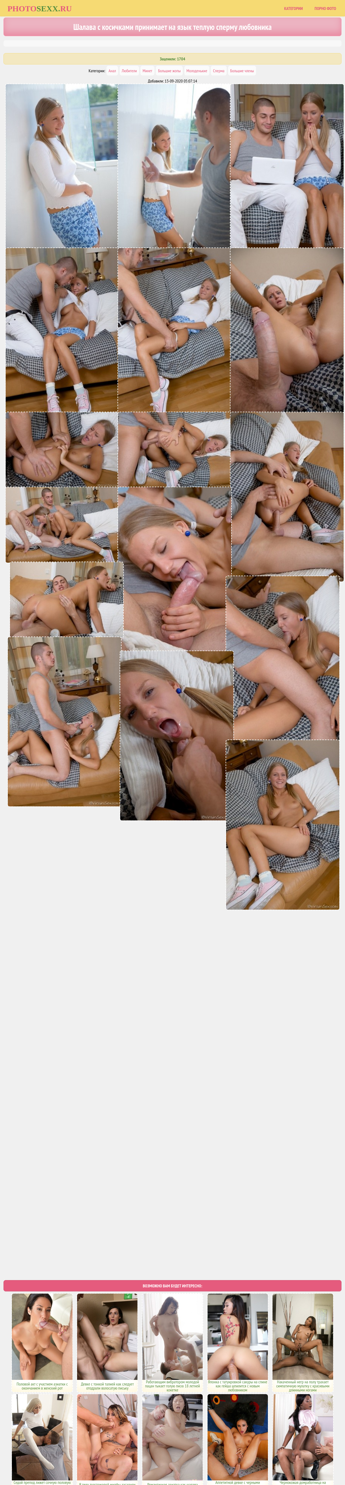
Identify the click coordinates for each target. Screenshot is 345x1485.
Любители (129, 70)
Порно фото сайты (182, 1458)
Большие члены (242, 70)
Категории (293, 8)
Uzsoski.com (211, 1458)
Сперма (219, 70)
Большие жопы (169, 70)
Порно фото (325, 8)
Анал (112, 70)
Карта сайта (152, 1458)
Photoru (40, 8)
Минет (147, 70)
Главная (130, 1458)
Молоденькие (197, 70)
